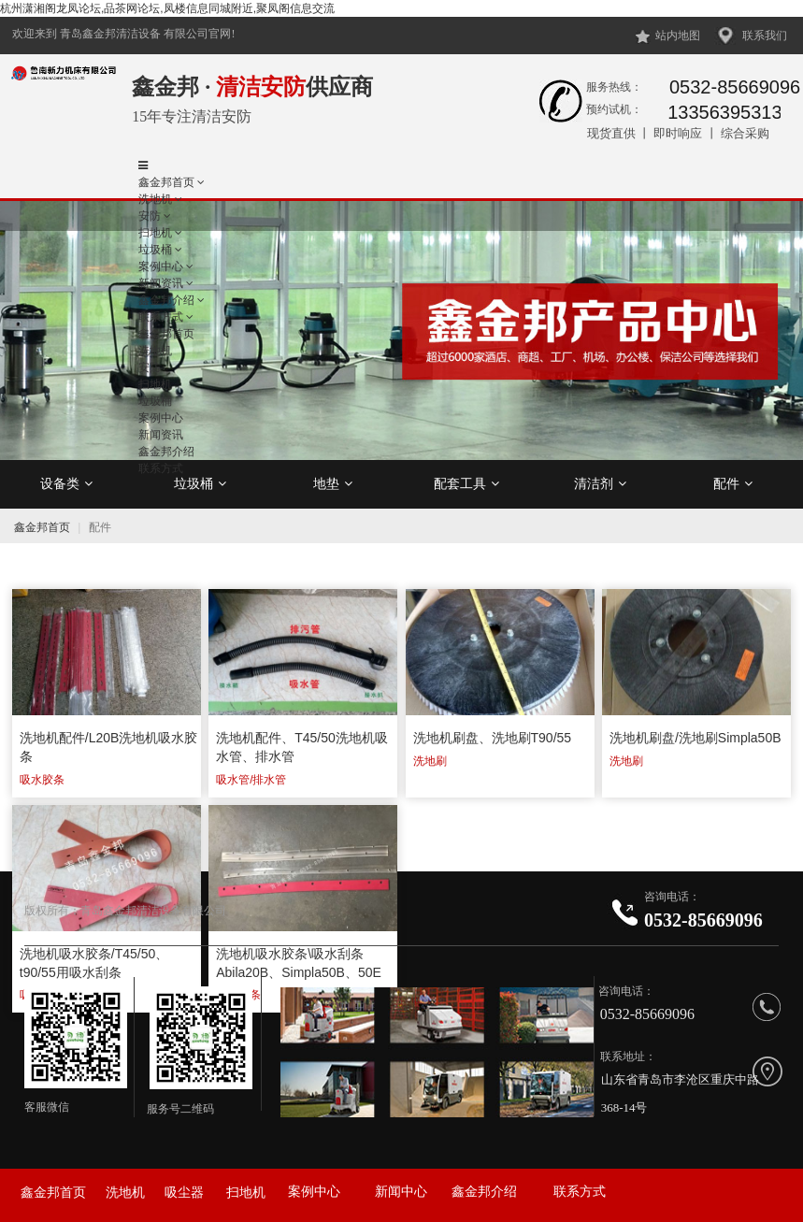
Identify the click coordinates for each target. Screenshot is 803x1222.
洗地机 (155, 199)
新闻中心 (401, 1192)
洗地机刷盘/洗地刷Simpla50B (695, 737)
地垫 (332, 483)
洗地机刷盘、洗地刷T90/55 (492, 737)
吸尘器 (184, 1193)
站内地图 (677, 35)
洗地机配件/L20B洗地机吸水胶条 (109, 747)
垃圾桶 (200, 483)
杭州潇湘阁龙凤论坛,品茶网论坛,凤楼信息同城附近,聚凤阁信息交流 (167, 8)
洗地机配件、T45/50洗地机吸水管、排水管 (302, 747)
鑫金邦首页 (166, 182)
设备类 (66, 483)
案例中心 (314, 1192)
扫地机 (245, 1193)
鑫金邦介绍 (484, 1192)
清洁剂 (600, 483)
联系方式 (579, 1192)
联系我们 (764, 35)
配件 (733, 483)
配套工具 (466, 483)
